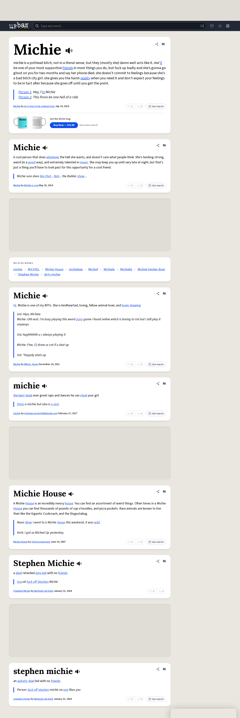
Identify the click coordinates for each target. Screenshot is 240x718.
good (31, 162)
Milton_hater (31, 364)
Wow (28, 522)
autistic (22, 681)
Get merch (156, 106)
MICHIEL (34, 269)
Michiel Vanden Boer (151, 269)
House (29, 503)
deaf (19, 573)
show (80, 176)
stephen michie (21, 699)
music (84, 162)
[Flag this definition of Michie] (163, 44)
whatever (52, 157)
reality (85, 78)
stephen (43, 689)
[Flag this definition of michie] (164, 384)
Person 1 (24, 92)
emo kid (40, 573)
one (65, 689)
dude (28, 395)
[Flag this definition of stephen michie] (164, 669)
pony (79, 319)
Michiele (109, 269)
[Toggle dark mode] (219, 26)
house (69, 503)
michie (17, 269)
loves (125, 305)
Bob (56, 176)
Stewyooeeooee (40, 542)
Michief (93, 269)
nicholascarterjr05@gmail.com (40, 413)
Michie (16, 106)
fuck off (32, 582)
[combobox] (119, 26)
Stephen (43, 582)
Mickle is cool (31, 185)
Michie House (54, 269)
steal (83, 395)
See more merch (88, 125)
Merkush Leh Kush (43, 591)
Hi (14, 305)
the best (19, 395)
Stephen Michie (28, 274)
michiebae (76, 269)
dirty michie (52, 274)
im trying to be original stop (39, 106)
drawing (135, 305)
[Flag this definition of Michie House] (164, 492)
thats (20, 404)
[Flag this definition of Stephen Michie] (164, 561)
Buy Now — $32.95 (64, 125)
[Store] (211, 26)
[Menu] (227, 26)
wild (97, 522)
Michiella (126, 269)
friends (67, 68)
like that (45, 176)
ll (161, 62)
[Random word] (202, 26)
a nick (55, 404)
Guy (19, 582)
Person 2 (24, 97)
